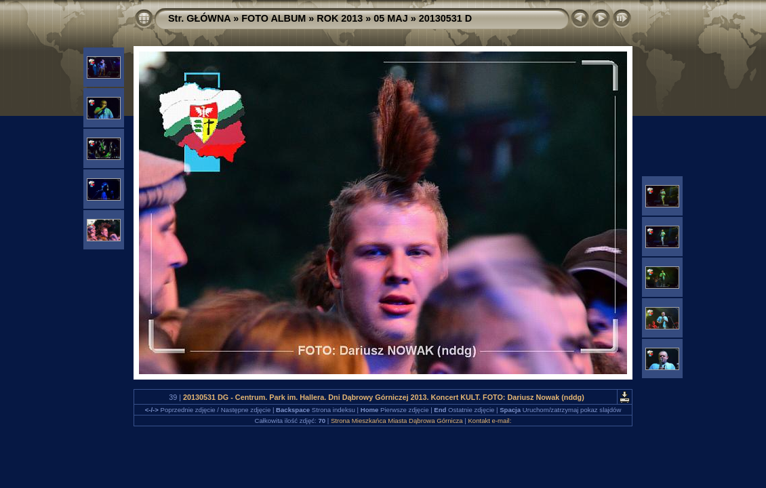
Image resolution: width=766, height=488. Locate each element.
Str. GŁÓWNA (199, 18)
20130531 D (445, 18)
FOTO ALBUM (273, 18)
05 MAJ (390, 18)
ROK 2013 (340, 18)
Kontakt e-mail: (489, 420)
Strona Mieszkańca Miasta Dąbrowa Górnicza (397, 420)
